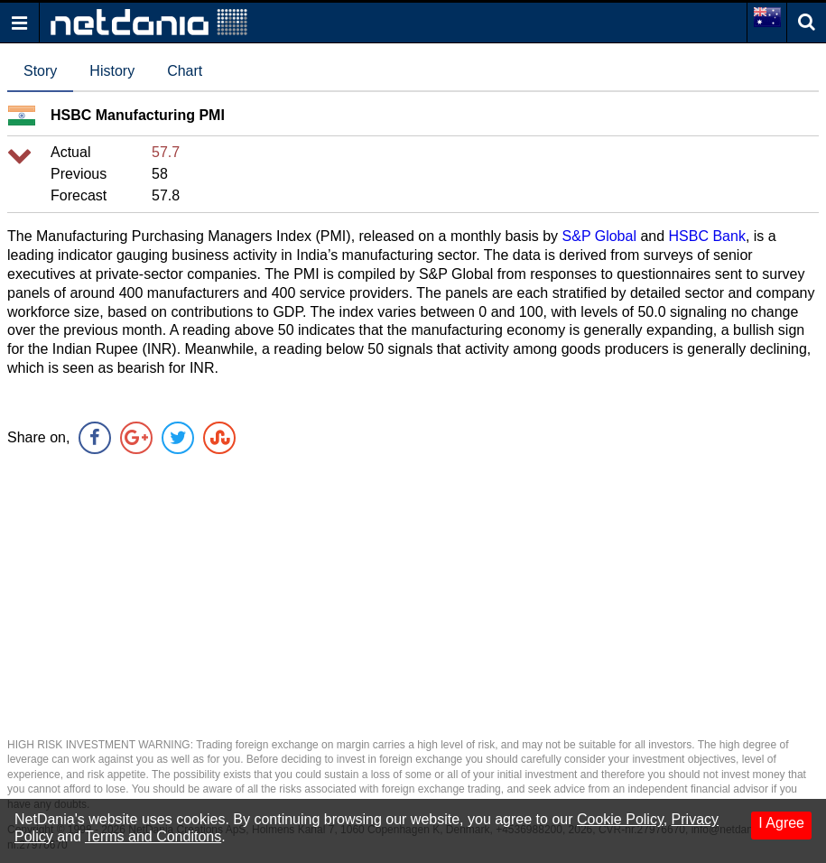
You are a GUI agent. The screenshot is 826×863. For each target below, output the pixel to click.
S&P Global (599, 236)
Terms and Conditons (153, 836)
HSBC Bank (707, 236)
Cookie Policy (620, 819)
